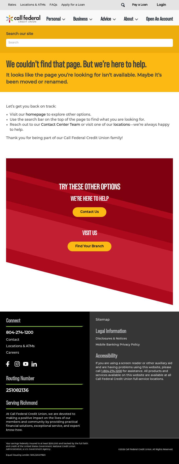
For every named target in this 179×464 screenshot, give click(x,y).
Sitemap (103, 319)
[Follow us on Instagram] (17, 365)
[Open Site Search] (123, 5)
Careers (12, 352)
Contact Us (89, 212)
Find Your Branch (89, 246)
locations (121, 125)
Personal (55, 19)
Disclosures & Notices (111, 338)
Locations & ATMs (33, 4)
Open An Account (159, 19)
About (131, 19)
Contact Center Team (60, 125)
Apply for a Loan (73, 4)
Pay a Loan (140, 4)
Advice (108, 19)
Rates (12, 4)
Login (161, 5)
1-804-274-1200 (111, 371)
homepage (36, 115)
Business (82, 19)
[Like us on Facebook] (8, 365)
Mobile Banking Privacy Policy (118, 344)
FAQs (53, 4)
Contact (12, 339)
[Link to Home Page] (23, 18)
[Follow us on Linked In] (34, 365)
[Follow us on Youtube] (25, 365)
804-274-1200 (19, 333)
